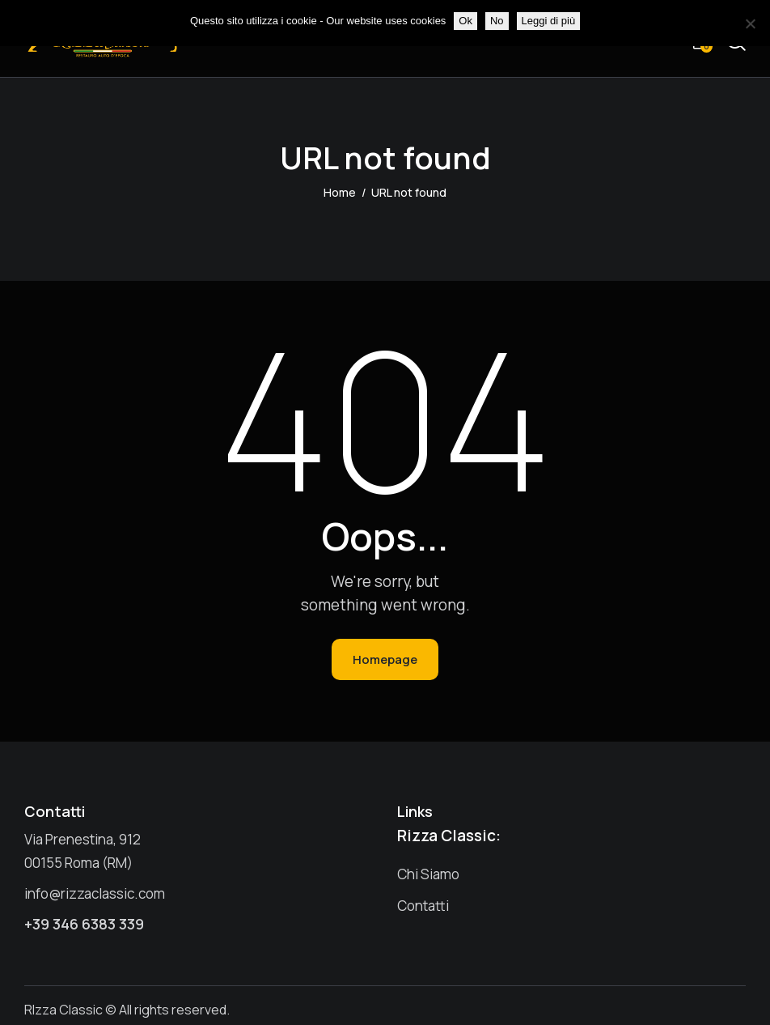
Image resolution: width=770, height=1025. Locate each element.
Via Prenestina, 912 (82, 839)
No (497, 21)
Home (340, 192)
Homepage (385, 659)
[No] (750, 23)
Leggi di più (549, 21)
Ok (465, 21)
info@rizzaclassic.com (94, 893)
